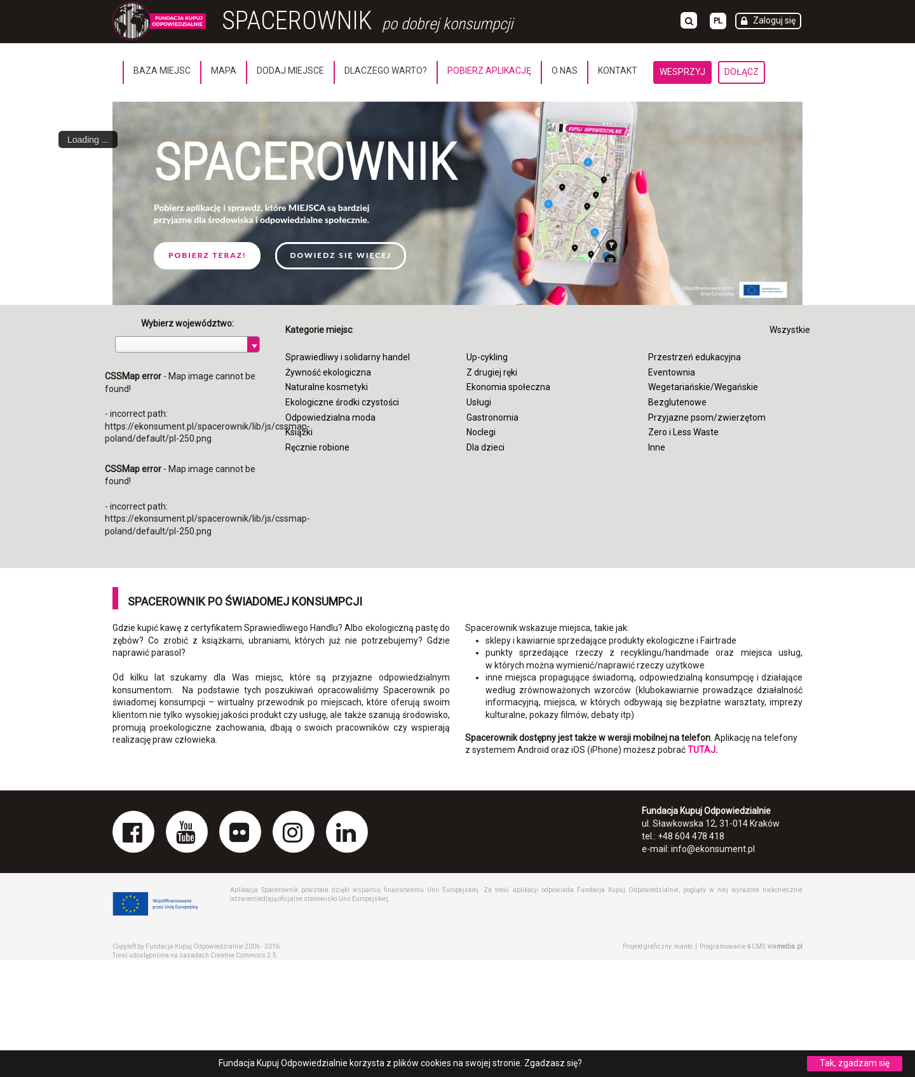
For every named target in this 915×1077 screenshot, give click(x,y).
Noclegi (481, 432)
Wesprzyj (682, 72)
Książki (299, 432)
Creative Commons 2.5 (243, 955)
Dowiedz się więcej (340, 255)
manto (683, 946)
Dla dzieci (485, 447)
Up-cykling (487, 357)
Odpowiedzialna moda (330, 417)
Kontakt (617, 70)
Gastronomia (492, 417)
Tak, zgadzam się (855, 1063)
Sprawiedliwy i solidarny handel (347, 357)
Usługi (478, 402)
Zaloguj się (774, 20)
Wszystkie (789, 330)
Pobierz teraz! (207, 255)
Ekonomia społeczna (508, 387)
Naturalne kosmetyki (326, 387)
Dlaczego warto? (385, 70)
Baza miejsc (162, 70)
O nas (565, 70)
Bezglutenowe (677, 402)
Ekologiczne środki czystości (342, 402)
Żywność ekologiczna (328, 372)
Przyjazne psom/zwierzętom (707, 417)
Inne (656, 447)
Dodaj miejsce (290, 70)
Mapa (223, 70)
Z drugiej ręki (491, 372)
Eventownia (671, 372)
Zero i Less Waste (683, 432)
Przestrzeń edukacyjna (694, 357)
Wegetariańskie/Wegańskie (703, 387)
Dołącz (741, 72)
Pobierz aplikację (489, 70)
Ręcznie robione (317, 447)
